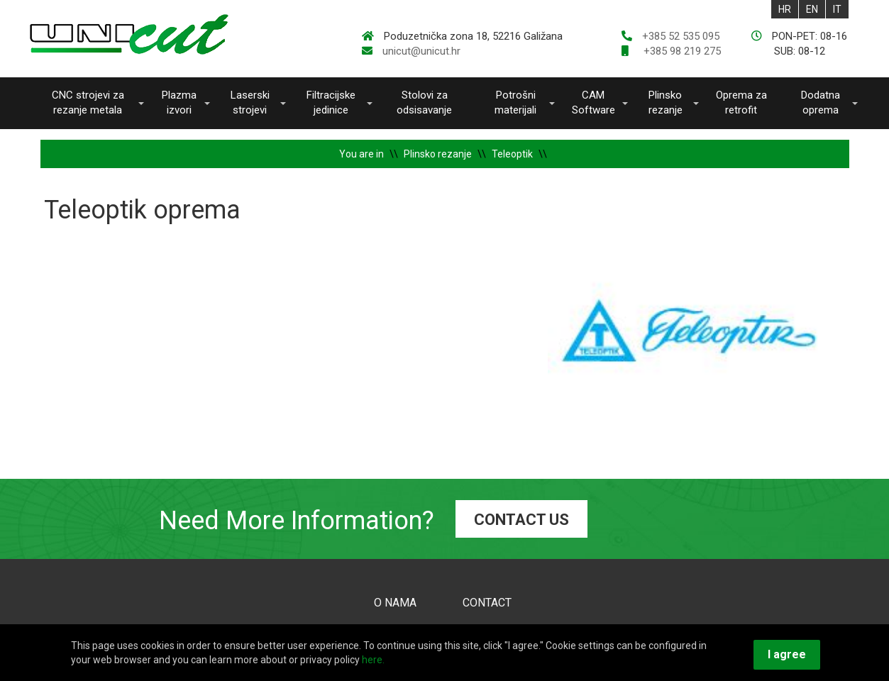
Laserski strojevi (250, 102)
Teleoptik (512, 154)
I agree (787, 654)
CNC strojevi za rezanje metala (88, 102)
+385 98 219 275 (681, 51)
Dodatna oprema (820, 102)
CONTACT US (521, 519)
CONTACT (487, 602)
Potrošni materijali (515, 102)
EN (812, 9)
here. (373, 659)
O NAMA (395, 602)
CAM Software (593, 102)
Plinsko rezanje (665, 102)
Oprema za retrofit (741, 102)
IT (837, 9)
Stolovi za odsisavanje (424, 102)
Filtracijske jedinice (331, 102)
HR (784, 9)
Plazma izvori (179, 102)
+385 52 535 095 (680, 36)
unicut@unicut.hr (421, 51)
